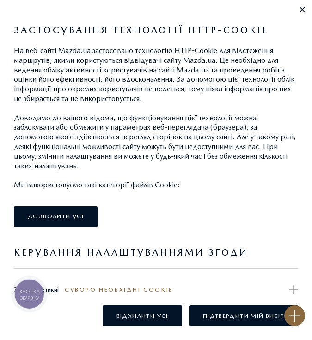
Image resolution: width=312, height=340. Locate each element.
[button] (302, 9)
